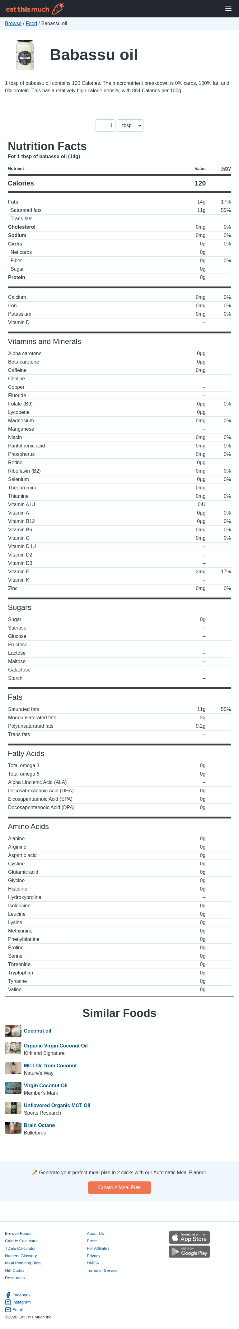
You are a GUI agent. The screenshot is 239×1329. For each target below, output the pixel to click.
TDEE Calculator (20, 1248)
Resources (15, 1278)
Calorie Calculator (21, 1241)
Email (14, 1310)
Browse (13, 23)
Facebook (17, 1295)
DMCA (93, 1263)
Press (92, 1241)
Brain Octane (39, 1125)
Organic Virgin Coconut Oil (56, 1045)
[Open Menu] (228, 9)
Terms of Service (102, 1270)
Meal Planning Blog (22, 1263)
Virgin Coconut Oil (46, 1085)
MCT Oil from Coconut (50, 1065)
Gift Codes (15, 1270)
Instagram (18, 1302)
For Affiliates (98, 1248)
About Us (95, 1233)
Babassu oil (94, 54)
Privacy (94, 1255)
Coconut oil (37, 1031)
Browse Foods (18, 1233)
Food (31, 23)
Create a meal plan (119, 1187)
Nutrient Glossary (21, 1255)
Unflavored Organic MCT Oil (57, 1105)
